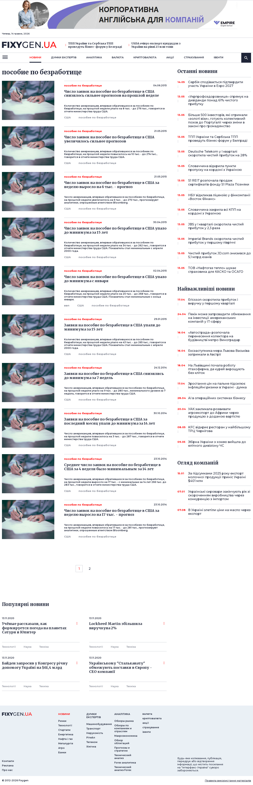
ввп (66, 305)
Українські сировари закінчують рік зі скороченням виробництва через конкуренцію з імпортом (219, 495)
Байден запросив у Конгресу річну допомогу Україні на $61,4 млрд (40, 665)
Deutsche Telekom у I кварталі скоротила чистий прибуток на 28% (217, 154)
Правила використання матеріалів (228, 780)
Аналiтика (94, 57)
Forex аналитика (125, 762)
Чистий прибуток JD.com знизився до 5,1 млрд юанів (219, 255)
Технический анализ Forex (122, 768)
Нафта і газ (65, 738)
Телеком (91, 742)
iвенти (218, 57)
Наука (27, 646)
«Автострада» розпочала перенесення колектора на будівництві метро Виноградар (214, 336)
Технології (9, 646)
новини (35, 57)
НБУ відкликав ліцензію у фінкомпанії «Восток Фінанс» (219, 197)
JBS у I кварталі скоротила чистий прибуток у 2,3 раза (216, 226)
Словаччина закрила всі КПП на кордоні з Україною (214, 212)
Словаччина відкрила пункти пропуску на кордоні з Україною (215, 168)
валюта (118, 57)
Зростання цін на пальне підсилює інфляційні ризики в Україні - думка (217, 386)
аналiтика (122, 714)
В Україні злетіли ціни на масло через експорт (219, 512)
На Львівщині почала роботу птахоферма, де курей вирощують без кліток (216, 369)
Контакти (8, 761)
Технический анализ (122, 757)
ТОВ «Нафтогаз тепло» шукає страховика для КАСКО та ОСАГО (215, 270)
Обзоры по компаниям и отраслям (123, 728)
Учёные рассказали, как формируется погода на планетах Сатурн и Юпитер (40, 628)
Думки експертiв (63, 57)
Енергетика (65, 734)
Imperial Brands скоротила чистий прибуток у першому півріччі (216, 241)
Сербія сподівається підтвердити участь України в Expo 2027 (215, 84)
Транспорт (93, 728)
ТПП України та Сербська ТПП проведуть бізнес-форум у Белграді (93, 45)
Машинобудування (99, 724)
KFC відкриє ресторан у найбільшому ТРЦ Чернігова (219, 429)
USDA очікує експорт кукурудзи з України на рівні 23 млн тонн (155, 45)
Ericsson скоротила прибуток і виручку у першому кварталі (214, 302)
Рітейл (90, 737)
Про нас (7, 770)
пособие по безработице (97, 117)
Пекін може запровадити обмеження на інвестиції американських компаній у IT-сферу (219, 317)
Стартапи (64, 729)
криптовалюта (144, 57)
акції (170, 57)
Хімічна (91, 746)
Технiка (44, 646)
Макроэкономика (125, 735)
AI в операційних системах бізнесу (216, 399)
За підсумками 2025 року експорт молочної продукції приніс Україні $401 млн (217, 477)
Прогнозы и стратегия (122, 749)
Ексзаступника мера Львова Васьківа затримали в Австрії (218, 353)
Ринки (62, 720)
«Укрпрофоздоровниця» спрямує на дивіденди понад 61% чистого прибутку (218, 100)
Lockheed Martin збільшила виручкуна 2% (127, 626)
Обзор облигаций (121, 742)
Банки (62, 752)
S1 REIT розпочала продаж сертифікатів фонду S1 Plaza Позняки (218, 183)
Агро (61, 747)
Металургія (65, 743)
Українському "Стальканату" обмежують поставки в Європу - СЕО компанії (127, 667)
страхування (194, 57)
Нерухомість (94, 733)
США (67, 117)
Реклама (7, 765)
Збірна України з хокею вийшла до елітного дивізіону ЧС (217, 444)
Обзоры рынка (124, 720)
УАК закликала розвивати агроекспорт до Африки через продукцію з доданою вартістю (214, 412)
